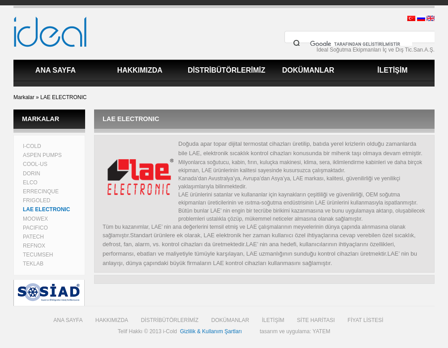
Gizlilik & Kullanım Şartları (211, 331)
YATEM (322, 331)
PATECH (33, 237)
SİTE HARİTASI (316, 320)
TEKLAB (33, 264)
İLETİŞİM (392, 70)
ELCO (30, 182)
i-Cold (170, 331)
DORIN (31, 173)
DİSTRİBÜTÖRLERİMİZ (226, 70)
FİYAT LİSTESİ (365, 320)
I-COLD (32, 146)
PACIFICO (35, 228)
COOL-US (35, 164)
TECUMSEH (38, 255)
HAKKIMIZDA (139, 70)
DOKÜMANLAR (308, 70)
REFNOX (34, 246)
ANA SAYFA (55, 70)
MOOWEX (35, 219)
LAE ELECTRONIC (63, 97)
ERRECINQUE (41, 191)
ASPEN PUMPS (42, 155)
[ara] (361, 44)
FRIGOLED (36, 200)
